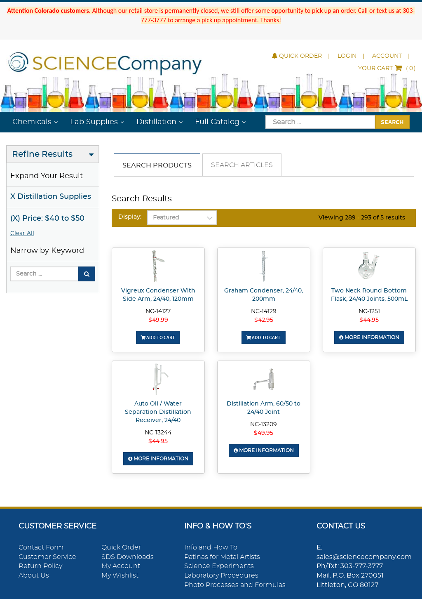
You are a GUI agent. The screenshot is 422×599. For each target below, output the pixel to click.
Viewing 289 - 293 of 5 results (362, 218)
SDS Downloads (127, 557)
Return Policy (40, 566)
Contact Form (41, 547)
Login (347, 56)
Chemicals (32, 122)
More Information (369, 337)
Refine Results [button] (42, 154)
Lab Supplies (94, 122)
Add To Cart (158, 337)
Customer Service (47, 557)
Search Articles (242, 165)
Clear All (22, 233)
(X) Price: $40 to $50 (47, 218)
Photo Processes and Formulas (235, 585)
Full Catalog (217, 122)
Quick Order (297, 56)
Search (392, 122)
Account (387, 56)
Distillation (156, 122)
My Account (120, 566)
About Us (34, 575)
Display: (129, 217)
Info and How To (210, 547)
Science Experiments (219, 566)
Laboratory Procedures (221, 575)
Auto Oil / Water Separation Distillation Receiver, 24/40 (158, 412)
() (387, 68)
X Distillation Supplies (50, 196)
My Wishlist (119, 575)
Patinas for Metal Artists (222, 557)
